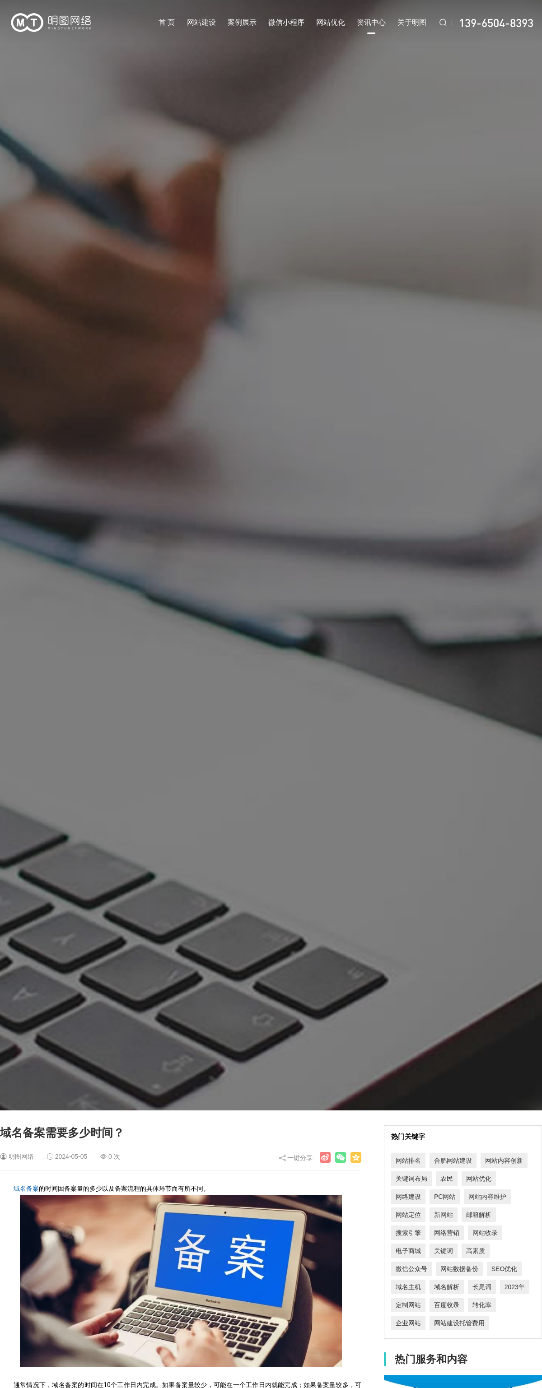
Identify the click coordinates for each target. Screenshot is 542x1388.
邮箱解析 (478, 1214)
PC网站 (444, 1196)
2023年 (515, 1287)
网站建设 (201, 22)
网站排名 (408, 1160)
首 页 (167, 22)
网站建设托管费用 (459, 1323)
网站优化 (330, 22)
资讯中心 (371, 26)
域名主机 (408, 1287)
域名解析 (446, 1287)
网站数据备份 (459, 1268)
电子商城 (408, 1250)
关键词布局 (411, 1178)
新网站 (443, 1214)
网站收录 (485, 1232)
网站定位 (408, 1214)
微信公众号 (411, 1268)
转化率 (481, 1305)
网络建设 (408, 1196)
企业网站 (408, 1323)
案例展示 (242, 22)
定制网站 (408, 1305)
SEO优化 (504, 1268)
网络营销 (446, 1232)
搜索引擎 (408, 1232)
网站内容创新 (504, 1160)
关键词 (443, 1250)
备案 (32, 1188)
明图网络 (21, 1156)
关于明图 (411, 22)
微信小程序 (286, 22)
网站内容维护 (487, 1196)
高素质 (475, 1250)
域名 (20, 1188)
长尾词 (481, 1287)
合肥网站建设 (453, 1160)
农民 (446, 1178)
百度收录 (446, 1305)
